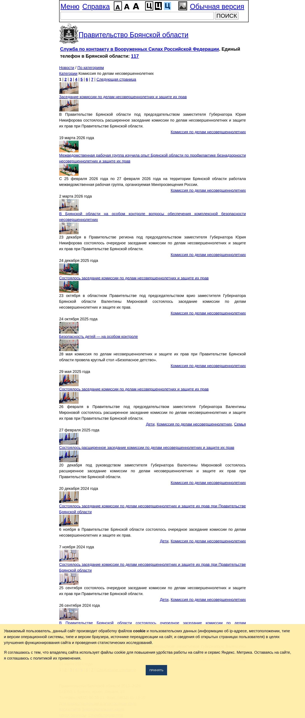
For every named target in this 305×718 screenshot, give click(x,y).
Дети (150, 424)
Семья (240, 424)
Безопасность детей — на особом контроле (98, 336)
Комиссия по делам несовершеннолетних (208, 132)
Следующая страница (116, 79)
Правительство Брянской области (133, 35)
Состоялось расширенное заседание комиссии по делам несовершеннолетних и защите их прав (146, 447)
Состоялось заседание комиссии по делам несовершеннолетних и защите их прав (134, 278)
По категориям (90, 67)
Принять (156, 670)
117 (135, 56)
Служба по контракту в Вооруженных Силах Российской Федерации (139, 49)
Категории (68, 73)
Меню (69, 7)
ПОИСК (226, 15)
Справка (96, 7)
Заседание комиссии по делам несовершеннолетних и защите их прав (123, 97)
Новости (66, 67)
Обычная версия (217, 7)
